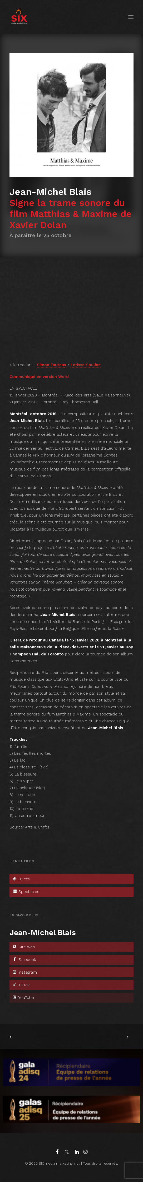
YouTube (23, 997)
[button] (131, 17)
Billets (21, 879)
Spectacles (25, 891)
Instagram (24, 972)
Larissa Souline (86, 364)
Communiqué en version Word (39, 376)
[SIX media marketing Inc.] (19, 17)
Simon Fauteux (51, 364)
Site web (23, 947)
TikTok (21, 985)
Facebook (24, 959)
